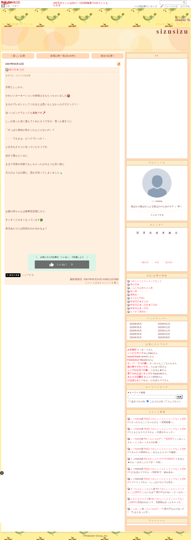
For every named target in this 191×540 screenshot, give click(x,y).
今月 (157, 262)
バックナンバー (157, 318)
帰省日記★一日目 (139, 308)
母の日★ (14, 69)
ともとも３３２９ (139, 499)
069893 (180, 20)
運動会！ (134, 294)
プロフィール (25, 24)
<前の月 (144, 262)
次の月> (169, 262)
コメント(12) (92, 282)
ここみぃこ (136, 509)
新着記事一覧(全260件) (62, 55)
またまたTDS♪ (137, 298)
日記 (13, 24)
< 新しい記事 (18, 55)
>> (145, 6)
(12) (22, 69)
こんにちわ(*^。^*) (154, 509)
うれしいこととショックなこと (146, 281)
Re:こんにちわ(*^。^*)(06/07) (159, 439)
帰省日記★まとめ (139, 301)
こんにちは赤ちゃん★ (141, 288)
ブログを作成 (171, 6)
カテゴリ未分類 (23, 75)
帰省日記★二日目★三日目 (143, 305)
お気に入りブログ (157, 344)
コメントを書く (110, 282)
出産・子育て (12, 6)
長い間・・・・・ (139, 291)
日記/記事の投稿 (156, 275)
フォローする (157, 215)
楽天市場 (184, 6)
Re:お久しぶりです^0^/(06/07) (159, 459)
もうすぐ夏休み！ (139, 311)
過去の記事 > (108, 55)
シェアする (28, 274)
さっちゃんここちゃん (141, 489)
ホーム (5, 24)
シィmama (135, 419)
